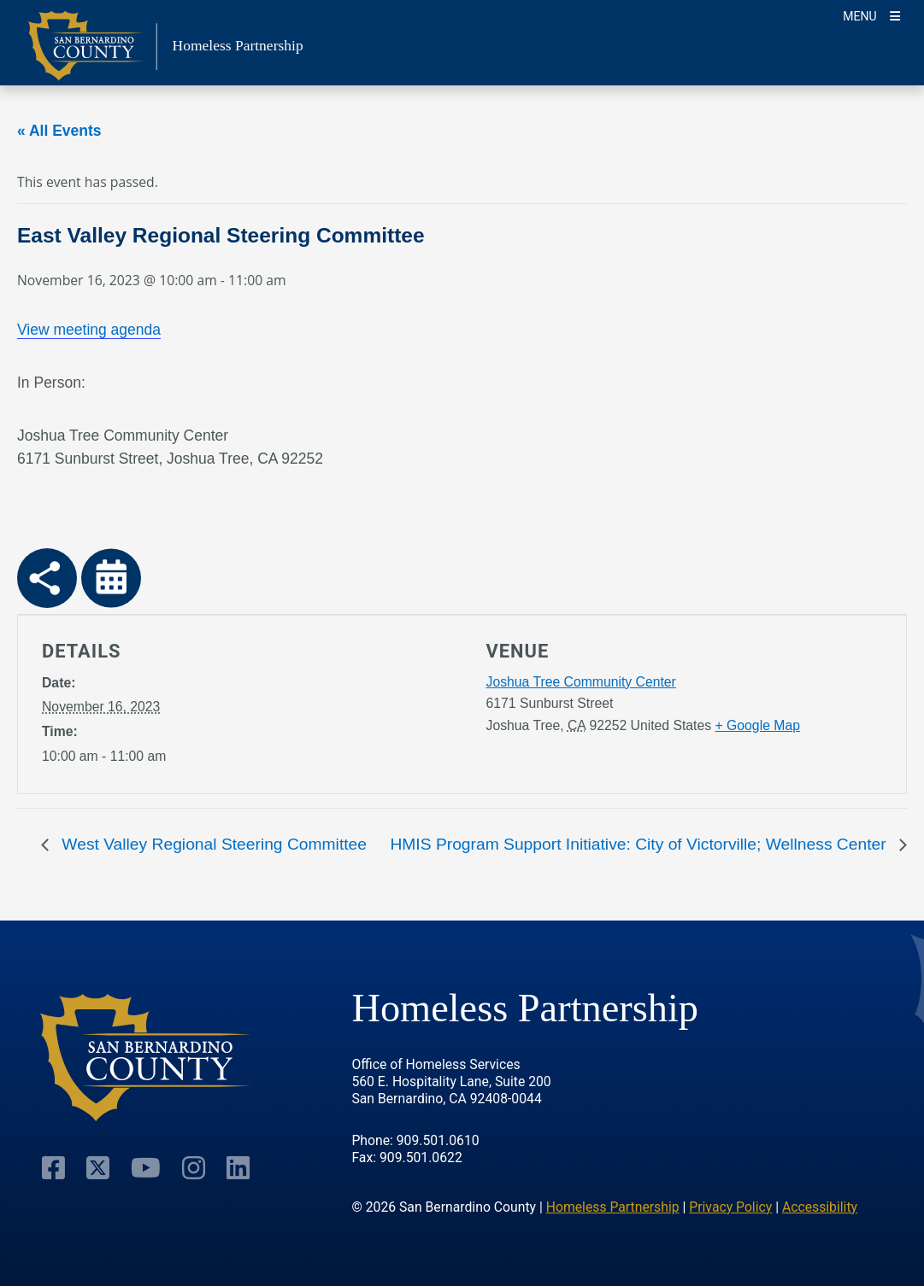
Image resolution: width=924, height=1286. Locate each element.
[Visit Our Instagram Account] (193, 1167)
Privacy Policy (730, 1207)
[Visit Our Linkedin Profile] (238, 1167)
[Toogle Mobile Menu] (871, 15)
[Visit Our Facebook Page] (53, 1167)
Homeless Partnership (613, 1207)
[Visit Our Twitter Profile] (97, 1167)
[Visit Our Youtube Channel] (146, 1167)
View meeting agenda (89, 329)
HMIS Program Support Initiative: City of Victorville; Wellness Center (640, 844)
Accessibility (819, 1207)
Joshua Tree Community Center (581, 682)
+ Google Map (757, 725)
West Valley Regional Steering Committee (212, 844)
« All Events (59, 130)
